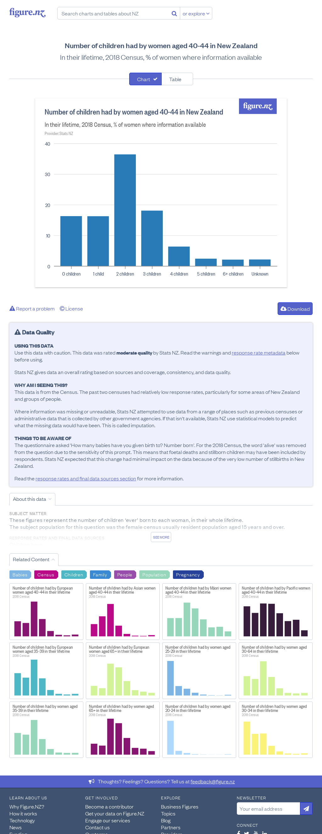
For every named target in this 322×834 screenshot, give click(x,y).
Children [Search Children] (73, 574)
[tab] (145, 79)
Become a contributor (109, 806)
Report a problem (32, 308)
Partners (170, 827)
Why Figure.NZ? (26, 806)
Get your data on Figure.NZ (114, 813)
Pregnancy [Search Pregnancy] (188, 574)
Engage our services (107, 820)
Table (175, 79)
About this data (29, 498)
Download (295, 308)
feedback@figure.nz (213, 781)
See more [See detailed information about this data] (161, 537)
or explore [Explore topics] (196, 13)
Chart (143, 79)
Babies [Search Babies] (20, 574)
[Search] (174, 13)
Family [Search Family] (100, 574)
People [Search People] (124, 574)
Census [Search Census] (45, 574)
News (15, 827)
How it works (23, 813)
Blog (165, 820)
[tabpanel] (161, 192)
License (71, 308)
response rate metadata (259, 352)
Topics (168, 813)
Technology (22, 820)
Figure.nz (27, 12)
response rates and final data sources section (86, 478)
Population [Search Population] (154, 574)
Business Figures (179, 806)
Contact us (97, 827)
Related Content (31, 559)
